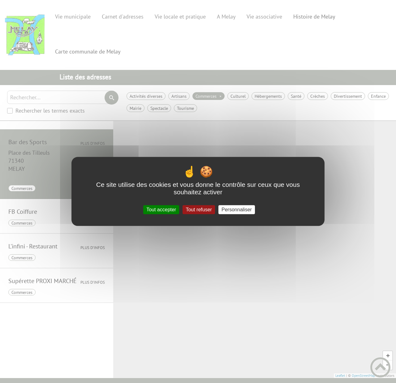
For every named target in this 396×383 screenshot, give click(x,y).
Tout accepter (161, 209)
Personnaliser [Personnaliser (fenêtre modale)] (237, 209)
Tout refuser (199, 209)
